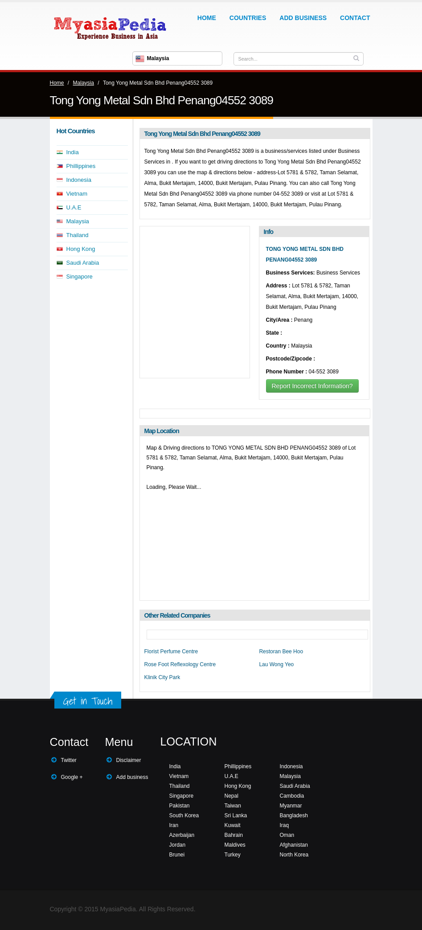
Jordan (177, 845)
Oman (287, 835)
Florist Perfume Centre (171, 651)
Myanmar (291, 806)
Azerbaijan (182, 835)
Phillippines (81, 166)
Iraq (284, 825)
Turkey (233, 855)
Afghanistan (294, 845)
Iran (174, 825)
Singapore (79, 276)
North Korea (294, 855)
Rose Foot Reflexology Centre (180, 664)
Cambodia (292, 796)
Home (206, 17)
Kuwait (233, 825)
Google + (72, 777)
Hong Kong (80, 249)
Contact (355, 17)
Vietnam (76, 193)
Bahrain (234, 835)
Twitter (69, 760)
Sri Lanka (236, 815)
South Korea (184, 815)
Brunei (177, 855)
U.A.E (74, 207)
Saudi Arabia (82, 262)
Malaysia (83, 83)
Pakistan (179, 806)
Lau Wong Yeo (276, 664)
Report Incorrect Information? (312, 385)
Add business (132, 777)
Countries (247, 17)
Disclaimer (128, 760)
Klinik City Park (162, 677)
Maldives (235, 845)
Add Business (303, 17)
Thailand (77, 235)
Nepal (231, 796)
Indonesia (78, 179)
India (72, 152)
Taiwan (233, 806)
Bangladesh (294, 815)
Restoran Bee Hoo (281, 651)
